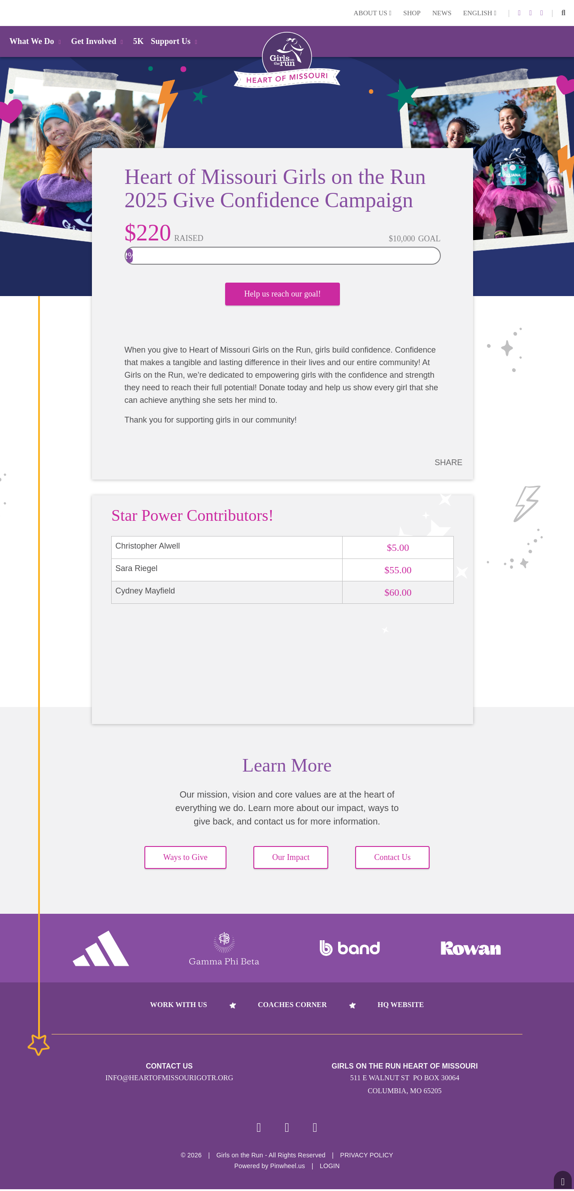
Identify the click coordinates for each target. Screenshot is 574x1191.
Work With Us (178, 1005)
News (442, 13)
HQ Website (401, 1005)
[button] (563, 13)
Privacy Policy (366, 1156)
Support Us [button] (175, 41)
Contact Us (392, 858)
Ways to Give (185, 858)
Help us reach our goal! (282, 296)
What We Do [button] (36, 41)
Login (8, 13)
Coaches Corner (292, 1005)
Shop (412, 13)
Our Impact (290, 858)
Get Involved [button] (98, 41)
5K (138, 41)
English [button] (479, 13)
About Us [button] (373, 13)
